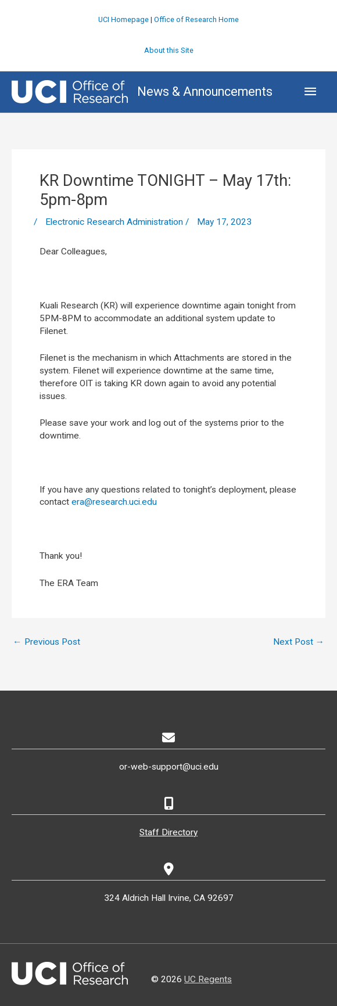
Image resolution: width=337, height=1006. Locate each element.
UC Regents (208, 979)
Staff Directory (168, 832)
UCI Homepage (123, 19)
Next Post (299, 642)
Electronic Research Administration (114, 222)
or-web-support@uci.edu (168, 766)
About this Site (168, 50)
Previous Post (46, 642)
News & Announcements (205, 91)
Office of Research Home (196, 19)
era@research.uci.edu (114, 502)
